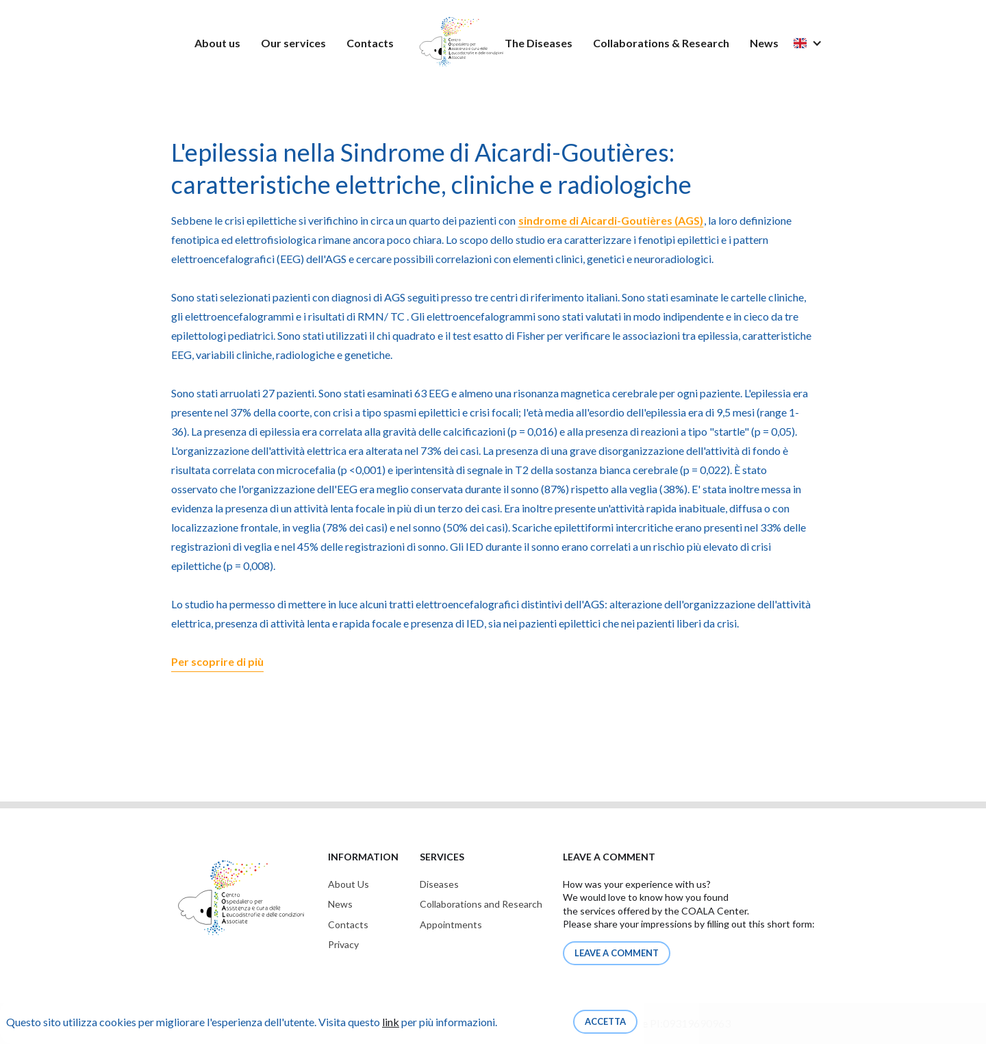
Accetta (605, 1021)
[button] (815, 43)
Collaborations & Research (661, 42)
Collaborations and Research (481, 904)
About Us (348, 884)
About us (217, 42)
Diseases (439, 884)
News (764, 42)
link (390, 1021)
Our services (293, 42)
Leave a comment (616, 952)
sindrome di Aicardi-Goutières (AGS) (610, 220)
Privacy (343, 944)
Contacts (370, 42)
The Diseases (538, 42)
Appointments (451, 924)
